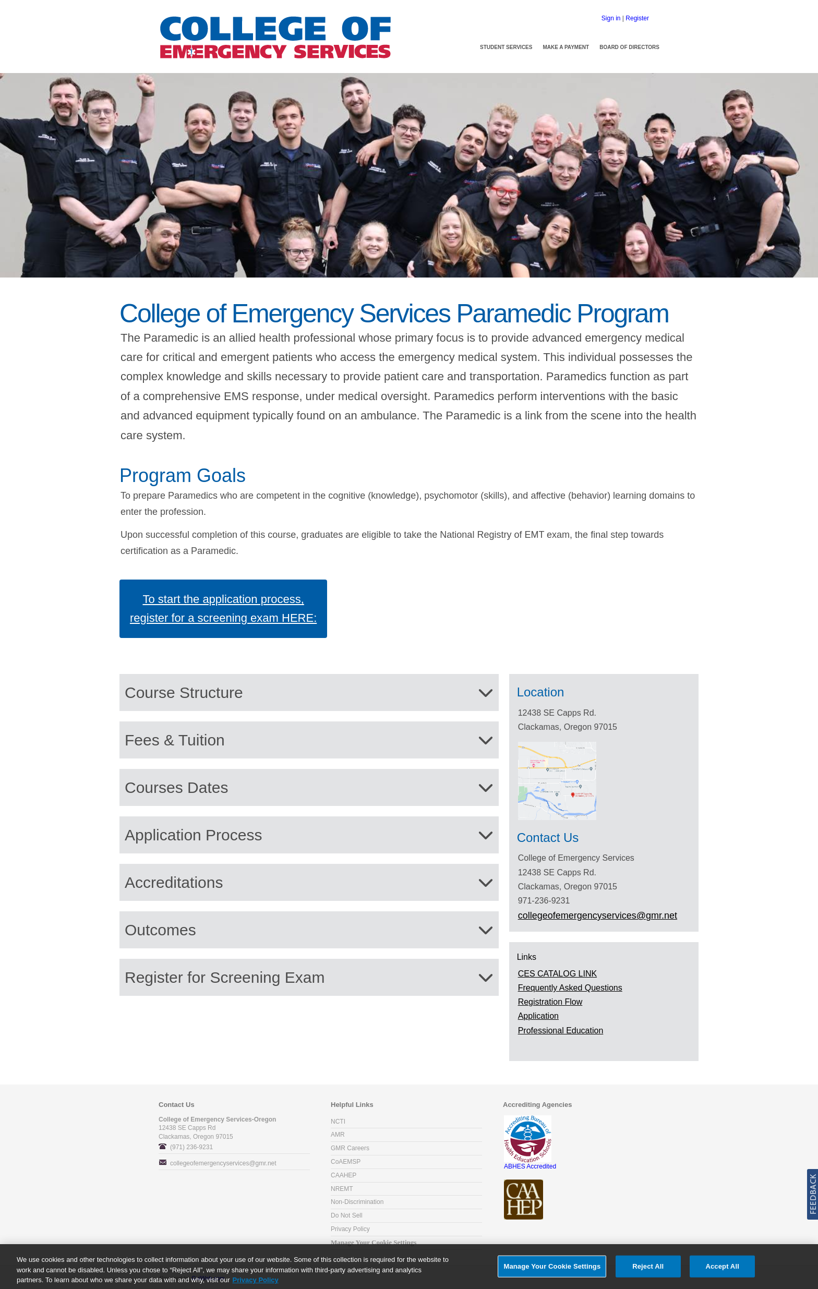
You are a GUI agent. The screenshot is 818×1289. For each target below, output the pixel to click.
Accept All (722, 1269)
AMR (338, 1134)
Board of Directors (629, 47)
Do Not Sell (347, 1215)
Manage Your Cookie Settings (373, 1242)
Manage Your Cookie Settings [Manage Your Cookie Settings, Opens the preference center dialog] (551, 1269)
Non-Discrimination (357, 1202)
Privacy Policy (350, 1229)
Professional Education (561, 1030)
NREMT (342, 1188)
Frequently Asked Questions (570, 987)
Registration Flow (550, 1001)
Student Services (506, 47)
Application (538, 1015)
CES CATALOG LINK (557, 973)
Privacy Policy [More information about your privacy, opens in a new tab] (256, 1282)
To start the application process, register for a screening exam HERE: (223, 608)
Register (637, 18)
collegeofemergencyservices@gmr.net (223, 1163)
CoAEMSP (345, 1161)
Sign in (611, 18)
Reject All (648, 1269)
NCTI (338, 1121)
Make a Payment (566, 47)
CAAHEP (343, 1175)
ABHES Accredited (530, 1163)
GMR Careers (350, 1148)
